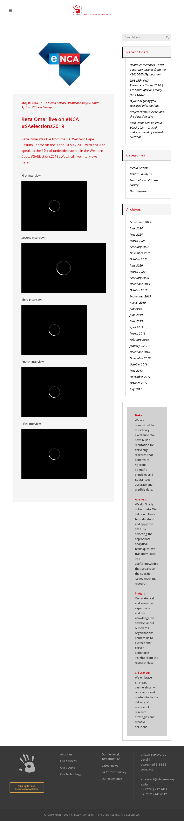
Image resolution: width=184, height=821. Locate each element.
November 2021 (140, 253)
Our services (68, 761)
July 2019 (136, 309)
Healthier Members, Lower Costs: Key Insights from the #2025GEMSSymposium (148, 69)
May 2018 (136, 370)
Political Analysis (79, 103)
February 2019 (139, 340)
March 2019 (137, 333)
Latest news (110, 765)
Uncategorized (139, 191)
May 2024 (136, 234)
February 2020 (139, 278)
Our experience (112, 779)
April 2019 (136, 327)
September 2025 (140, 222)
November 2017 (140, 377)
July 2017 (136, 389)
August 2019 (138, 302)
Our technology (70, 774)
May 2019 (136, 321)
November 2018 (140, 358)
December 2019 (140, 284)
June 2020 (136, 265)
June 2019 (136, 315)
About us (66, 754)
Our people (67, 767)
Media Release (57, 103)
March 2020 (137, 272)
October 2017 (139, 383)
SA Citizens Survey (114, 772)
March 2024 (137, 241)
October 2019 (139, 290)
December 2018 (140, 352)
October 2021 (139, 259)
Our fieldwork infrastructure (111, 756)
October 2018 (139, 364)
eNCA (97, 145)
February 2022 (139, 247)
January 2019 (138, 346)
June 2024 (136, 228)
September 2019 (140, 296)
